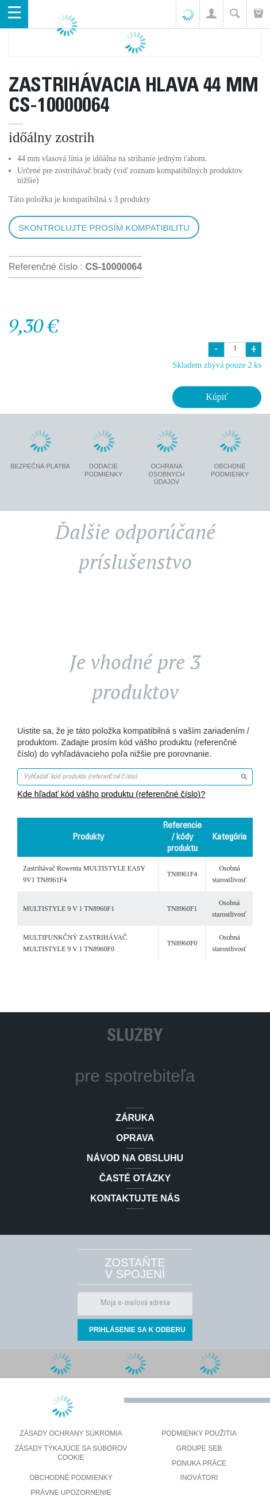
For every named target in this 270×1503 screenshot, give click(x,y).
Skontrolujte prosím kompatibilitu (104, 227)
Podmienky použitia (198, 1433)
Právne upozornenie (70, 1493)
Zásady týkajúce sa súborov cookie (71, 1453)
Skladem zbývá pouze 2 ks (216, 364)
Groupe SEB (199, 1448)
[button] (211, 14)
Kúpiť (217, 397)
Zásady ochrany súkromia (71, 1433)
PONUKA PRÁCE (199, 1463)
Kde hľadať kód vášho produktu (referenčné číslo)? (111, 794)
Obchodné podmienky (71, 1478)
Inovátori (199, 1478)
